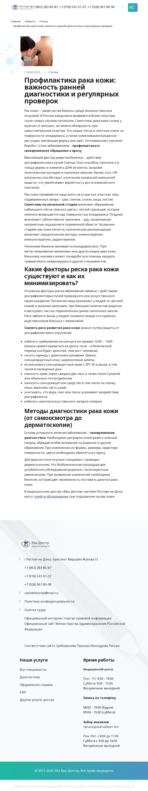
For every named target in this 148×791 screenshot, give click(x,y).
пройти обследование (51, 496)
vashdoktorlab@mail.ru (41, 593)
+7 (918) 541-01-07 (37, 576)
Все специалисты (33, 669)
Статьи (53, 72)
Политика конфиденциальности (49, 601)
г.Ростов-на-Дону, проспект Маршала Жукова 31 (61, 559)
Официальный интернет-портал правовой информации (68, 618)
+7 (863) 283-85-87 (37, 568)
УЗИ (23, 692)
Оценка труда (35, 610)
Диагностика (30, 677)
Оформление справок (36, 685)
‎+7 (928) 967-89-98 (37, 584)
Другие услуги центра (37, 700)
